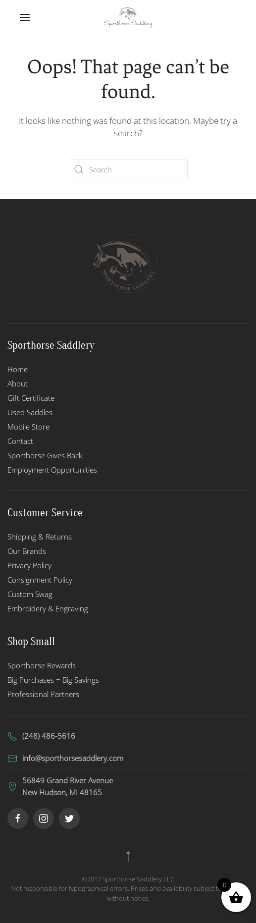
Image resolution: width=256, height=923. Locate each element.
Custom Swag (29, 594)
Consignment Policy (39, 580)
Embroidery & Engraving (47, 608)
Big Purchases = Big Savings (53, 680)
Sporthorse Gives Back (44, 455)
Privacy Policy (29, 565)
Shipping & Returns (39, 537)
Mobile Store (28, 427)
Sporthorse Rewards (41, 665)
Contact (20, 441)
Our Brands (26, 551)
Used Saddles (29, 412)
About (17, 383)
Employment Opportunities (52, 470)
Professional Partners (43, 694)
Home (17, 369)
